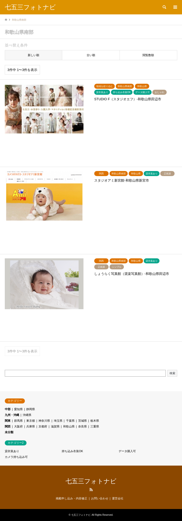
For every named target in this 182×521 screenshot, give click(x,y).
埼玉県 (58, 420)
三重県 (94, 426)
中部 (8, 409)
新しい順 (33, 55)
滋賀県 (55, 426)
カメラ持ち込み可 (16, 457)
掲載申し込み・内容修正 (71, 498)
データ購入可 (127, 451)
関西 (8, 426)
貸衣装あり (12, 451)
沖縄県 (27, 415)
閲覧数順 (148, 55)
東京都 (30, 420)
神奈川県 (44, 420)
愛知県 (18, 409)
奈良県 (82, 426)
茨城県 (82, 420)
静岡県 (30, 409)
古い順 (91, 55)
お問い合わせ (99, 498)
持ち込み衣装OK (72, 451)
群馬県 (18, 420)
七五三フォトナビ (91, 481)
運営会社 (117, 498)
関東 (8, 420)
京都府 (43, 426)
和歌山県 (69, 426)
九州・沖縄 (12, 415)
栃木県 (94, 420)
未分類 (9, 432)
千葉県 (70, 420)
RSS (91, 489)
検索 (172, 373)
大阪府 (18, 426)
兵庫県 (30, 426)
